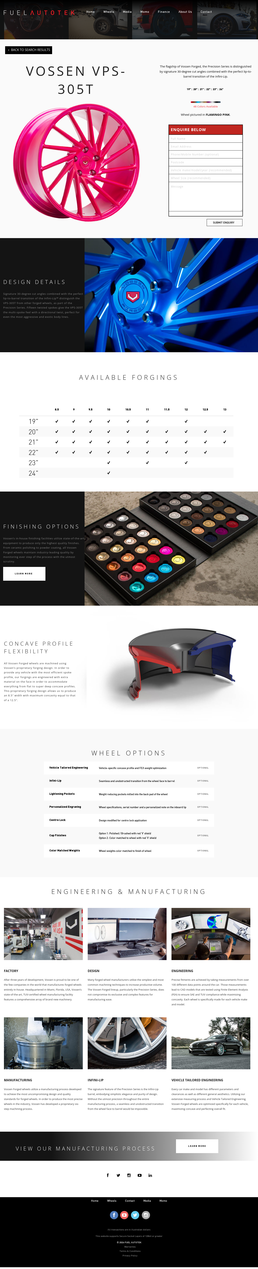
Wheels (108, 11)
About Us (185, 11)
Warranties (130, 1248)
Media (127, 11)
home (95, 1202)
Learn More (24, 575)
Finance (164, 11)
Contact (206, 11)
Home (90, 11)
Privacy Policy (130, 1257)
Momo (144, 11)
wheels (111, 1202)
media (147, 1202)
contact (130, 1202)
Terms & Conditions (130, 1252)
